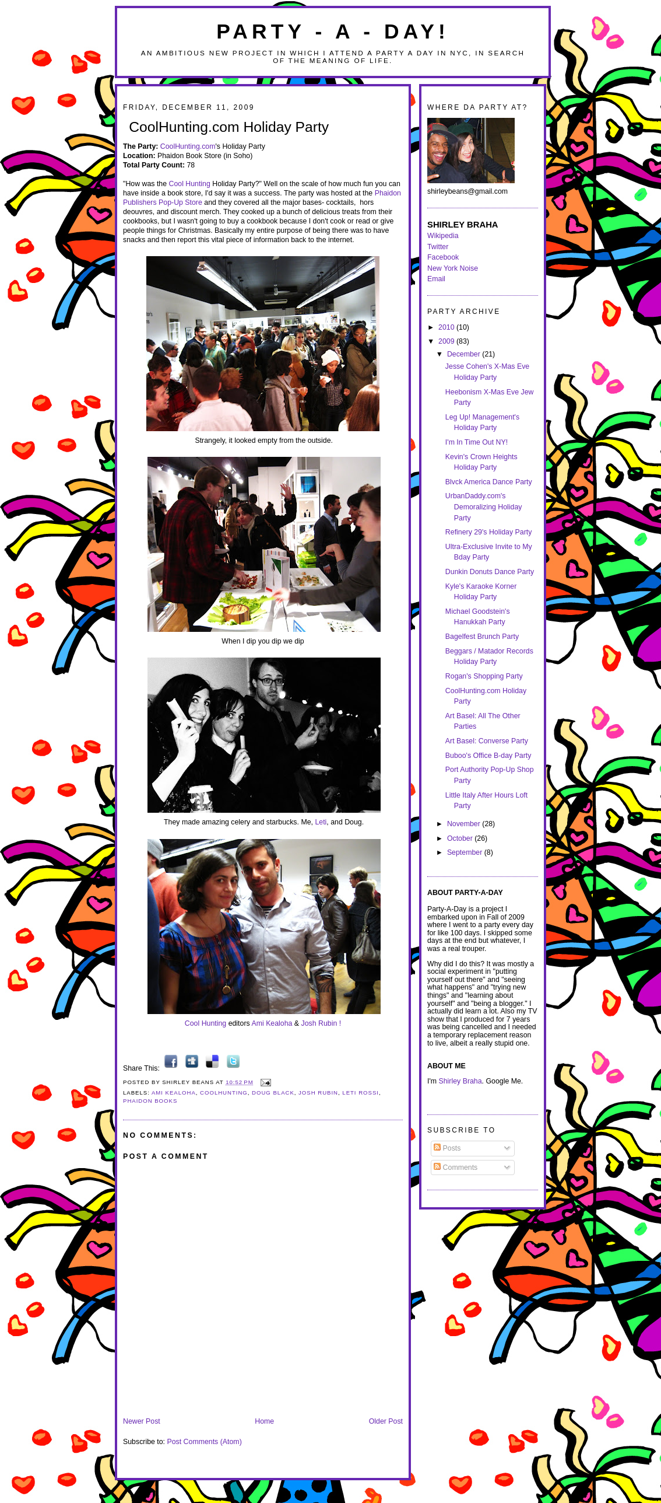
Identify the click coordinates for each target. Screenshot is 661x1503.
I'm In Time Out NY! (476, 442)
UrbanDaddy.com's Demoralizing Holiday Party (483, 507)
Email (436, 279)
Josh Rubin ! (321, 1023)
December (464, 354)
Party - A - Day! (332, 31)
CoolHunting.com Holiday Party (229, 127)
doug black (273, 1092)
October (460, 838)
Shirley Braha (460, 1081)
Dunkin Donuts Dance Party (489, 572)
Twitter (437, 247)
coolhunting (224, 1092)
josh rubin (318, 1092)
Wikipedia (443, 236)
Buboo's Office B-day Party (488, 756)
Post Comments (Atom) (204, 1442)
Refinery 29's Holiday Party (488, 532)
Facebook (443, 257)
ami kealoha (174, 1092)
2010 (447, 327)
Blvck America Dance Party (488, 482)
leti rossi (360, 1092)
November (464, 824)
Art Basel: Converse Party (486, 741)
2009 (447, 341)
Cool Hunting (189, 184)
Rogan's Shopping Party (484, 676)
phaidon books (150, 1100)
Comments (455, 1167)
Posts (447, 1148)
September (465, 852)
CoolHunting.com (188, 146)
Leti (320, 822)
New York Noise (452, 268)
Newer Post (141, 1421)
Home (264, 1421)
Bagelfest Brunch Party (482, 636)
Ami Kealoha (271, 1023)
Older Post (386, 1421)
